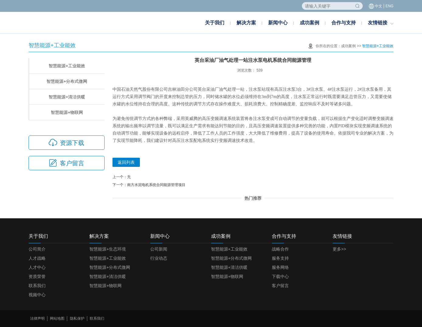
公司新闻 (158, 249)
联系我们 (37, 285)
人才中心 (37, 267)
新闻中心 (278, 22)
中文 (378, 6)
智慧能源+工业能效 (377, 46)
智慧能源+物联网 (67, 112)
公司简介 (37, 249)
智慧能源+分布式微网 (67, 81)
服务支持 (280, 258)
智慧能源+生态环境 (107, 249)
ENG (389, 6)
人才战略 (37, 258)
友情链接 (377, 22)
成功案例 (309, 22)
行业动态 (158, 258)
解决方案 (246, 22)
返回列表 (126, 162)
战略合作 (280, 249)
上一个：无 (121, 177)
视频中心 (37, 294)
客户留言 (66, 163)
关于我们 (214, 22)
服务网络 (280, 267)
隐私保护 (77, 318)
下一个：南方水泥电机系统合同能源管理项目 (148, 185)
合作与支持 (343, 22)
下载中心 (280, 276)
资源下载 (66, 142)
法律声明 (37, 318)
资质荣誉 (37, 276)
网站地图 (57, 318)
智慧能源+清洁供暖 (67, 96)
